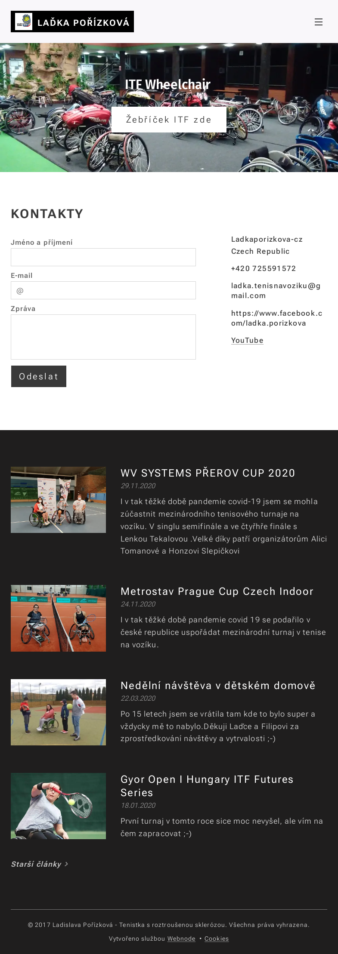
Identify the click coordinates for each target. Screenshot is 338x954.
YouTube (247, 340)
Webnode (181, 938)
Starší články (36, 864)
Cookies (217, 938)
